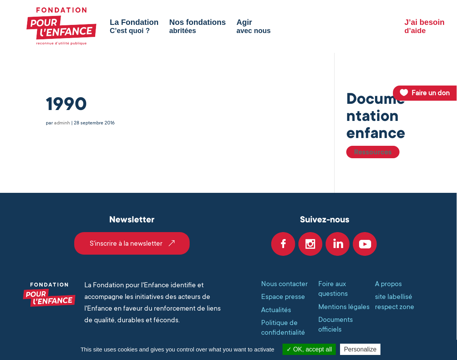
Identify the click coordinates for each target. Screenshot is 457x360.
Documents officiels (335, 324)
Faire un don (431, 93)
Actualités (276, 310)
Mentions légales (344, 307)
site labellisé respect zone (394, 301)
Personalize (360, 349)
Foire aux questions (333, 288)
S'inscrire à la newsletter (126, 243)
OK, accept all (309, 349)
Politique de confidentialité (283, 327)
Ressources (373, 152)
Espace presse (283, 297)
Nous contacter (284, 284)
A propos (388, 284)
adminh (62, 123)
